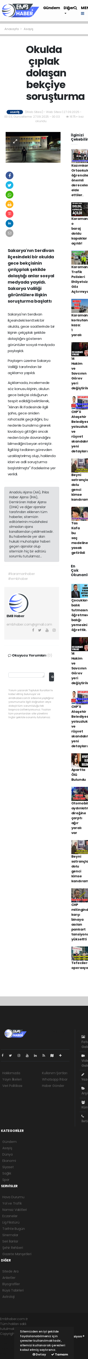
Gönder (52, 677)
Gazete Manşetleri (16, 1254)
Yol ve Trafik (12, 1203)
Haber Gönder (53, 1085)
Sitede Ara (10, 1271)
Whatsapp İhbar (54, 1079)
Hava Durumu (13, 1197)
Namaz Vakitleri (14, 1209)
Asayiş (28, 29)
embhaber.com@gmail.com (29, 624)
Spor (5, 1179)
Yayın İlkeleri (11, 1079)
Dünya (7, 1154)
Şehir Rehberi (12, 1247)
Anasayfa (11, 29)
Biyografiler (11, 1284)
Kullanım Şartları (54, 1073)
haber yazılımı (11, 1338)
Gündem (51, 8)
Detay (39, 1354)
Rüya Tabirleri (12, 1290)
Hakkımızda (11, 1073)
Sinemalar (10, 1235)
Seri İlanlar (10, 1241)
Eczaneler (10, 1216)
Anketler (8, 1277)
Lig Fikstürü (10, 1222)
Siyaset (8, 1167)
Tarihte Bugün (13, 1228)
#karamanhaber (21, 573)
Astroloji (8, 1296)
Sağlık (6, 1173)
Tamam (59, 1354)
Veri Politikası (12, 1085)
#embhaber (18, 578)
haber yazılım (10, 1348)
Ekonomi (9, 1160)
